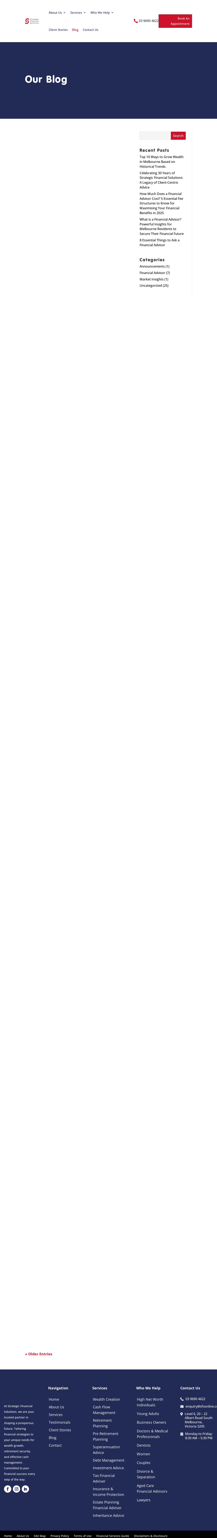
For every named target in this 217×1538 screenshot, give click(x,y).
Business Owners (151, 1422)
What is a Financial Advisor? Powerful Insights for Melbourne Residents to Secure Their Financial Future (162, 226)
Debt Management (108, 1460)
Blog (75, 30)
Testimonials (60, 1422)
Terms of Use (82, 1536)
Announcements (152, 266)
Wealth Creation (106, 1399)
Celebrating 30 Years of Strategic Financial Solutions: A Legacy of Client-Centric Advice (161, 180)
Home (54, 1399)
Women (143, 1454)
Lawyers (144, 1499)
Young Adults (148, 1413)
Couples (144, 1462)
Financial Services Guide (112, 1536)
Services (76, 12)
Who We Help (100, 12)
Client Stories (58, 30)
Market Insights (152, 279)
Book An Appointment (180, 21)
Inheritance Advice (108, 1515)
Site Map (40, 1536)
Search (178, 135)
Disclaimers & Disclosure (150, 1536)
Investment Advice (108, 1467)
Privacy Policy (60, 1536)
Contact (55, 1445)
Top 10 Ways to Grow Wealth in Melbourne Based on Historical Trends (162, 162)
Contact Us (90, 30)
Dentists (144, 1445)
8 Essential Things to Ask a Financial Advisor (160, 242)
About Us (55, 12)
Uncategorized (151, 285)
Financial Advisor (152, 273)
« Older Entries (38, 1353)
